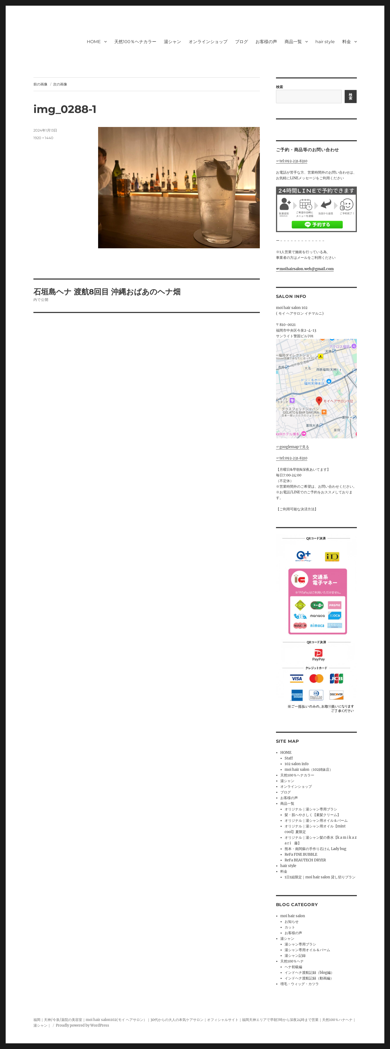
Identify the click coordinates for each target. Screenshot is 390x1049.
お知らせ (292, 921)
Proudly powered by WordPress (82, 1025)
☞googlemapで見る (292, 447)
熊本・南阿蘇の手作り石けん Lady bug (315, 849)
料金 (346, 41)
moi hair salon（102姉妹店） (309, 769)
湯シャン (172, 41)
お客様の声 (266, 41)
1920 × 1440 (43, 138)
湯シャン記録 (295, 955)
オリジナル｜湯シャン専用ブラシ (311, 809)
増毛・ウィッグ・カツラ (299, 984)
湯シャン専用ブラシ (300, 944)
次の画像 (60, 84)
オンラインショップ (208, 41)
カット (290, 927)
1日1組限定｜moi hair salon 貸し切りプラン (320, 877)
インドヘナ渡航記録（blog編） (309, 972)
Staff (289, 758)
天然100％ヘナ (292, 961)
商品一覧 (293, 41)
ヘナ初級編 (293, 967)
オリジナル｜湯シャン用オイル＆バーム (316, 820)
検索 (279, 87)
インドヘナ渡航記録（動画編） (309, 978)
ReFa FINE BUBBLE (301, 854)
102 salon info (297, 764)
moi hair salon (292, 916)
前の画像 (40, 84)
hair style (325, 41)
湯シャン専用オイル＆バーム (307, 950)
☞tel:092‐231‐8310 (292, 161)
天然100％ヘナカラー (135, 41)
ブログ (241, 41)
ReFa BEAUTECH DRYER (305, 860)
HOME (94, 41)
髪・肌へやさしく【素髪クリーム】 (313, 815)
